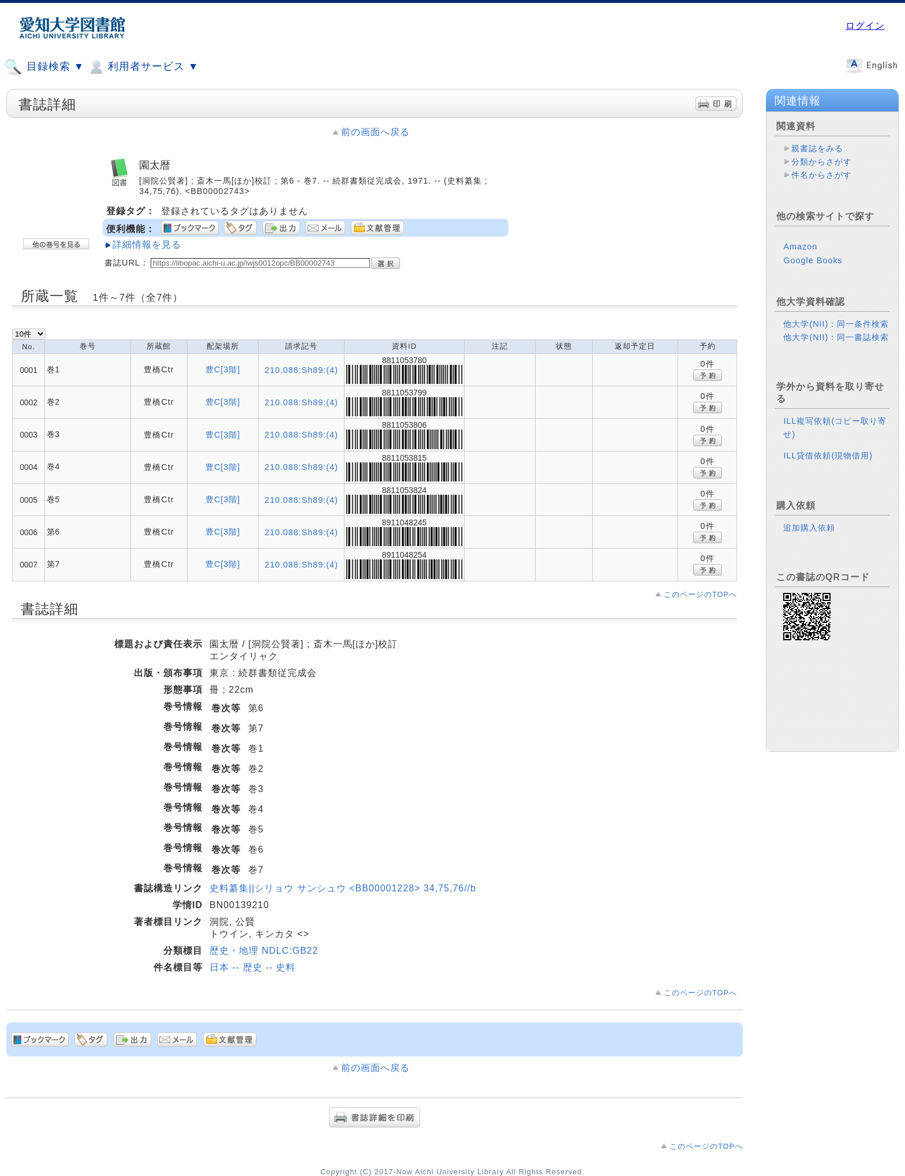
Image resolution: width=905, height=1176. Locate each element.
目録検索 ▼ (44, 67)
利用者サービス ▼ (143, 67)
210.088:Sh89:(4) (301, 370)
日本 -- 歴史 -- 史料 (253, 967)
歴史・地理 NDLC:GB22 (264, 950)
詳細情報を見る (147, 244)
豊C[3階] (222, 369)
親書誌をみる (817, 148)
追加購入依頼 (809, 527)
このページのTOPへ (700, 594)
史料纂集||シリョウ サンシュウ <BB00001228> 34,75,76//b (343, 888)
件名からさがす (821, 175)
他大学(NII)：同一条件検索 (836, 323)
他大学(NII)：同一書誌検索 (836, 337)
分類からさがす (821, 161)
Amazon (800, 246)
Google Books (812, 260)
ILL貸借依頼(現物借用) (828, 455)
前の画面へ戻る (375, 132)
